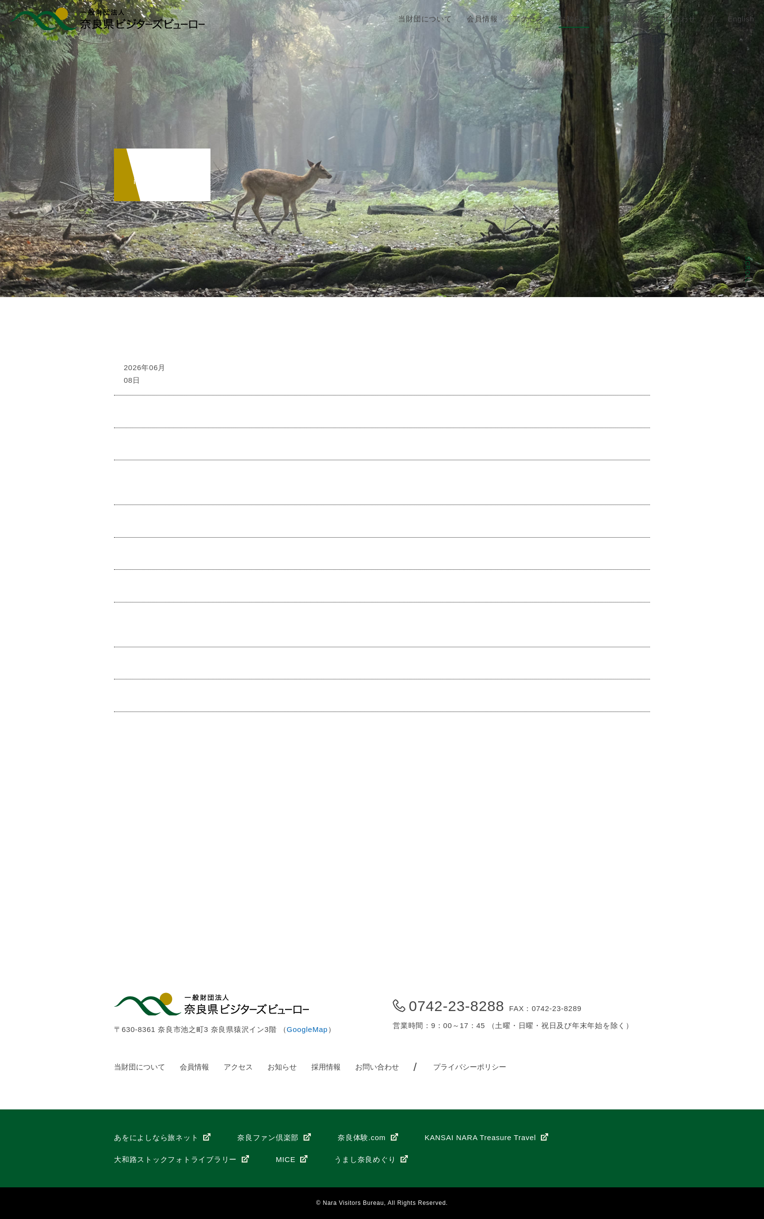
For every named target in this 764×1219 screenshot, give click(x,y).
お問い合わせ (673, 19)
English (741, 19)
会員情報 (482, 19)
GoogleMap (306, 1029)
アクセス (528, 19)
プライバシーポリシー (469, 1067)
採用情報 (619, 19)
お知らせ (573, 19)
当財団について (425, 19)
